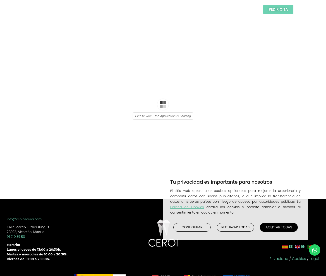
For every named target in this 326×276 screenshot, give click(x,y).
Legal (314, 258)
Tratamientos (86, 9)
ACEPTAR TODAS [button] (279, 227)
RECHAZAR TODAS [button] (235, 227)
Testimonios (142, 9)
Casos (116, 9)
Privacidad (278, 258)
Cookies (299, 258)
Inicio (34, 9)
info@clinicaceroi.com (24, 219)
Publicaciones (179, 9)
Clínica (55, 9)
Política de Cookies (187, 207)
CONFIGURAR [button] (192, 227)
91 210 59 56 (16, 237)
